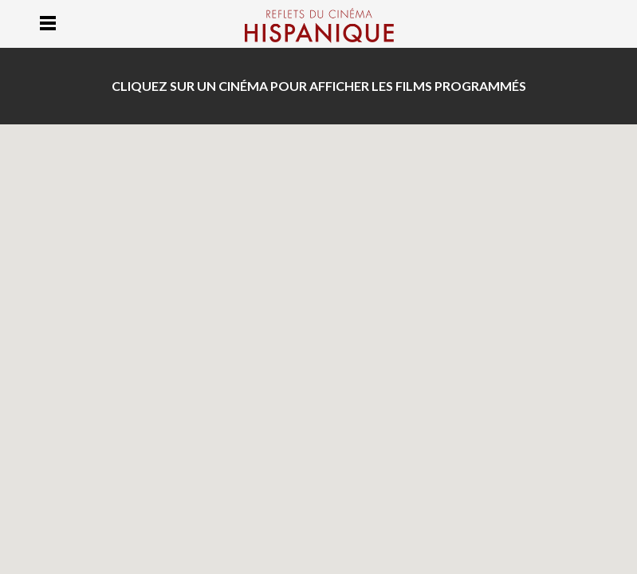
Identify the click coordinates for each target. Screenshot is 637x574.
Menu (48, 22)
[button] (406, 309)
